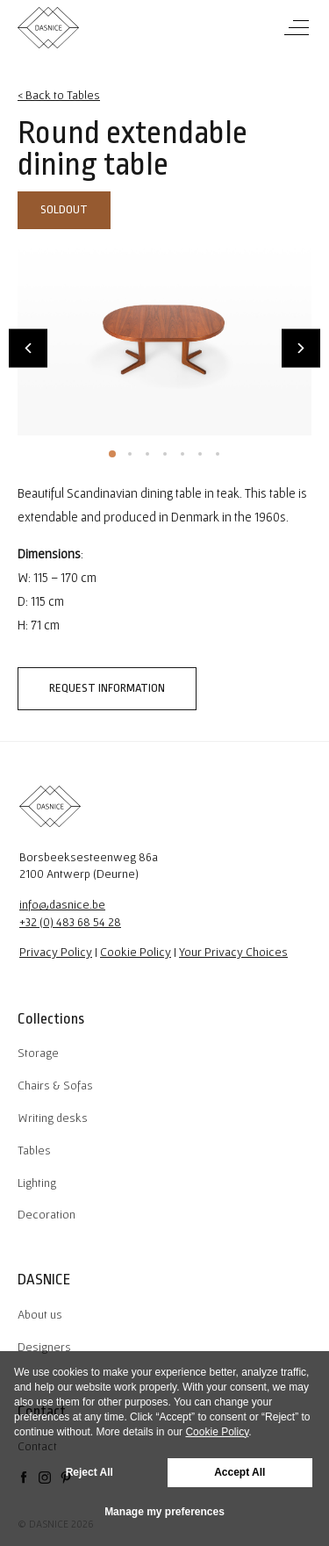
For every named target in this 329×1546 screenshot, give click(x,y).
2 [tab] (130, 454)
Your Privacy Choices (233, 952)
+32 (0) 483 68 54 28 (70, 922)
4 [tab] (165, 454)
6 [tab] (200, 454)
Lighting (37, 1183)
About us (40, 1314)
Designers (44, 1347)
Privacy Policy (55, 952)
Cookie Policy (135, 952)
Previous (28, 347)
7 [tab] (217, 454)
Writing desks (53, 1118)
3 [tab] (147, 454)
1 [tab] (112, 454)
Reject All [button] (89, 1472)
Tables (34, 1150)
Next (301, 347)
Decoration (46, 1214)
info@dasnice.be (62, 904)
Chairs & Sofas (55, 1085)
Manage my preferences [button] (164, 1512)
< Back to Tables (59, 95)
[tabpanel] (164, 337)
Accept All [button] (239, 1472)
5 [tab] (182, 454)
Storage (38, 1053)
